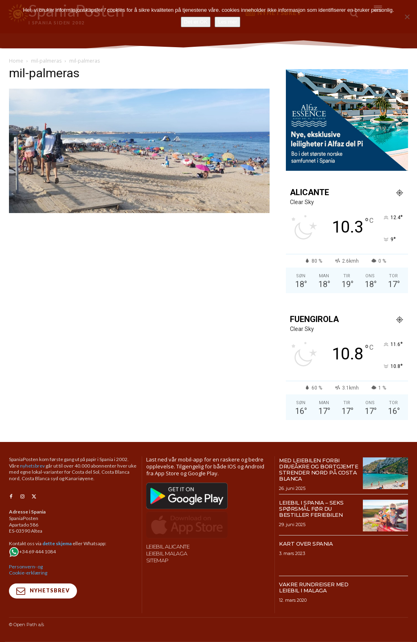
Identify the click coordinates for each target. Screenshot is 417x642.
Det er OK (196, 22)
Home (16, 60)
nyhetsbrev (32, 466)
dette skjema (57, 544)
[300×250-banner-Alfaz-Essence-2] (347, 168)
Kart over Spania (306, 543)
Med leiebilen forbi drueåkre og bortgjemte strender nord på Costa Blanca (318, 469)
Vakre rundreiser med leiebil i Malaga (313, 587)
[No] (407, 17)
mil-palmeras (46, 60)
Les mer (227, 22)
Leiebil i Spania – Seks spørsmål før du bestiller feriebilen (311, 508)
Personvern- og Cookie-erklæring (28, 570)
